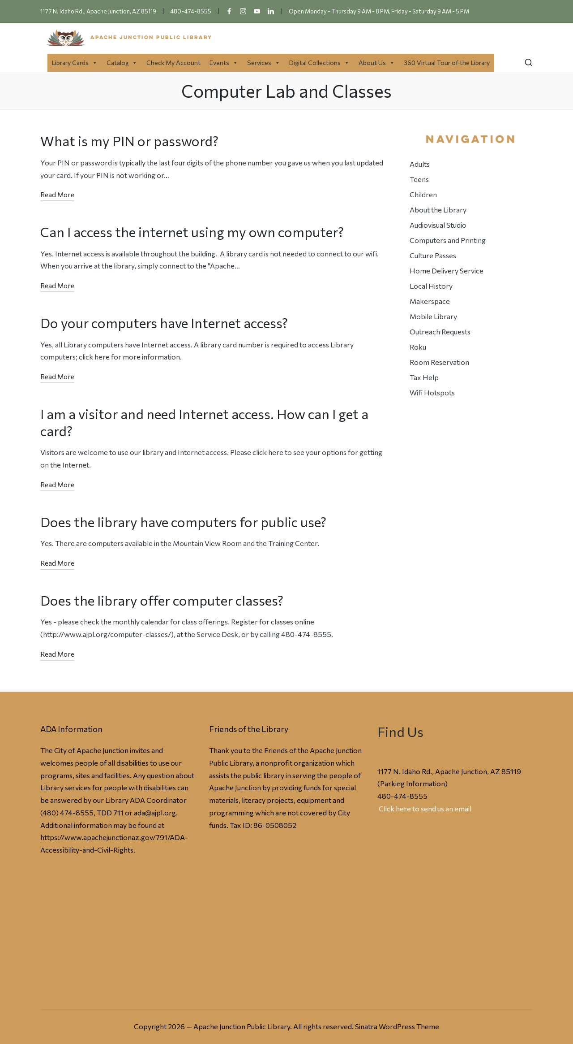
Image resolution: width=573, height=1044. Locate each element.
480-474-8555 (402, 796)
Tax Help (424, 377)
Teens (419, 179)
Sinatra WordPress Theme (397, 1026)
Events (224, 62)
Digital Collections (319, 62)
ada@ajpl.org (155, 812)
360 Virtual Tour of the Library (447, 62)
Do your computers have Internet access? (164, 322)
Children (423, 194)
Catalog (122, 62)
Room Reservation (439, 362)
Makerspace (430, 301)
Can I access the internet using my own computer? (192, 231)
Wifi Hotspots (432, 392)
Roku (418, 346)
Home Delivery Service (446, 270)
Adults (420, 164)
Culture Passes (433, 255)
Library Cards (75, 62)
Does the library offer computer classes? (161, 600)
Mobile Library (433, 316)
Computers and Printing (448, 240)
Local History (431, 286)
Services (263, 62)
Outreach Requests (440, 331)
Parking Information (412, 783)
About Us (377, 62)
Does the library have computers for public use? (183, 521)
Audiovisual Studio (438, 225)
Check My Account (173, 62)
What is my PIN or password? (129, 140)
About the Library (438, 209)
